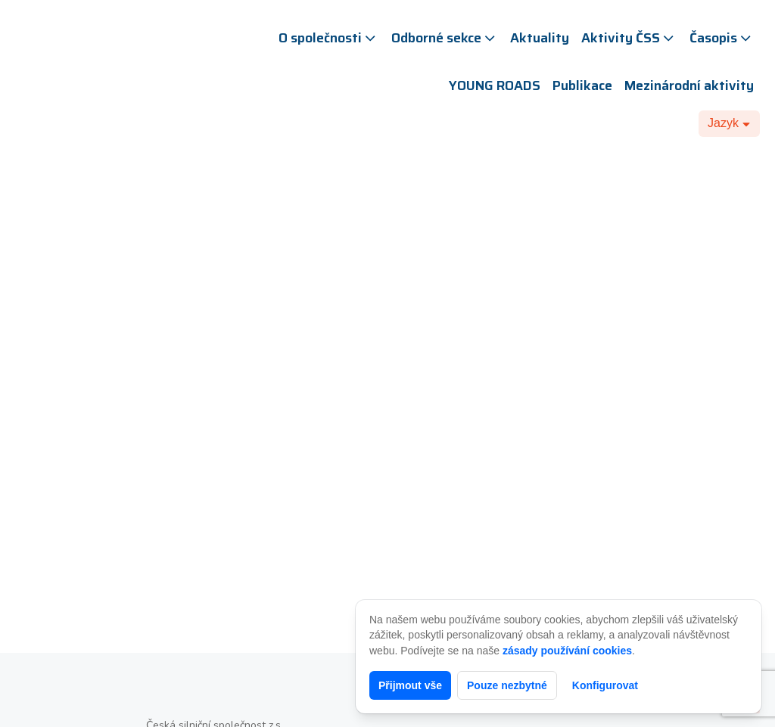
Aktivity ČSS (629, 37)
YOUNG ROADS (494, 85)
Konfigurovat (605, 685)
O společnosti (328, 37)
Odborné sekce (444, 37)
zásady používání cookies (567, 651)
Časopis (721, 37)
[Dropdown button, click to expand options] (729, 123)
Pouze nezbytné (507, 685)
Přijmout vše (410, 685)
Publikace (582, 85)
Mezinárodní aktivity (689, 85)
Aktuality (539, 37)
